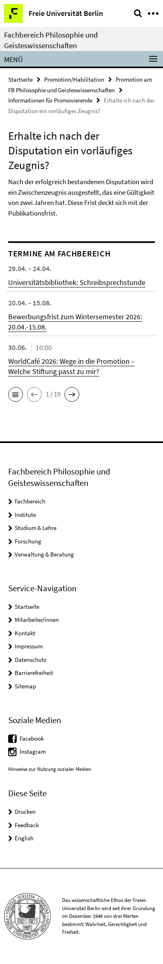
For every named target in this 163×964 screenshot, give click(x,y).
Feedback (27, 825)
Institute (25, 515)
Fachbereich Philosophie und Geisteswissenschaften (51, 40)
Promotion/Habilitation (74, 79)
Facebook (32, 738)
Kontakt (25, 633)
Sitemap (25, 686)
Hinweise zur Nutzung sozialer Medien (49, 769)
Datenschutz (30, 659)
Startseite (20, 79)
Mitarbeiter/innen (37, 619)
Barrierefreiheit (34, 673)
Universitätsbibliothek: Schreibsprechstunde (76, 282)
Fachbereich (30, 501)
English (24, 838)
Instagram (33, 751)
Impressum (28, 646)
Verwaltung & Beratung (44, 554)
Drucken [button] (25, 811)
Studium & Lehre (35, 528)
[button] (15, 394)
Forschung (28, 541)
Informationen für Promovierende (50, 100)
